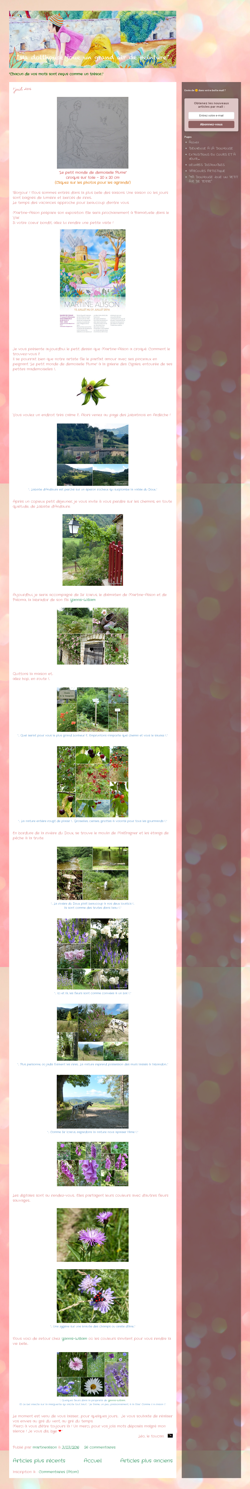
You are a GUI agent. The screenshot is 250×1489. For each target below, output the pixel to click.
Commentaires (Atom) (59, 1471)
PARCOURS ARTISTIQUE (207, 171)
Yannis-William (83, 599)
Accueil (93, 1460)
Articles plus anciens (146, 1460)
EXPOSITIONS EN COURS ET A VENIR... (212, 157)
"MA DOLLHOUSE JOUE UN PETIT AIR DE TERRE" (213, 179)
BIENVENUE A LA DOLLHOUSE (211, 148)
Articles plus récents (39, 1460)
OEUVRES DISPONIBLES (207, 165)
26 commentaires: (100, 1447)
